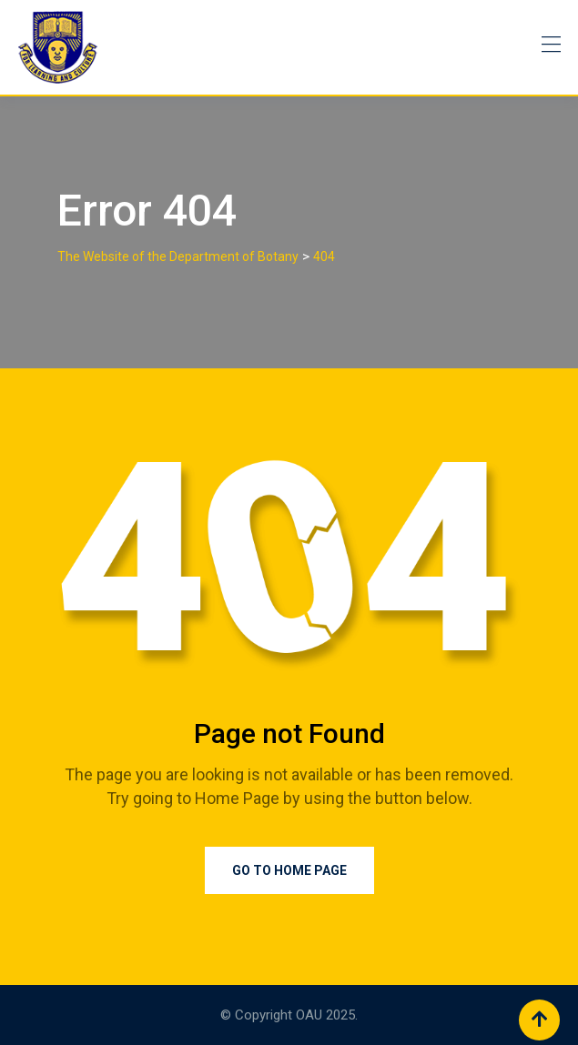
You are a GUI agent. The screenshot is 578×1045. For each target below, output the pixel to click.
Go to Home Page (289, 870)
